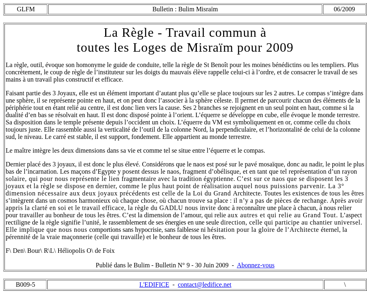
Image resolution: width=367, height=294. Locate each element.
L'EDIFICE (154, 284)
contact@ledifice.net (204, 284)
